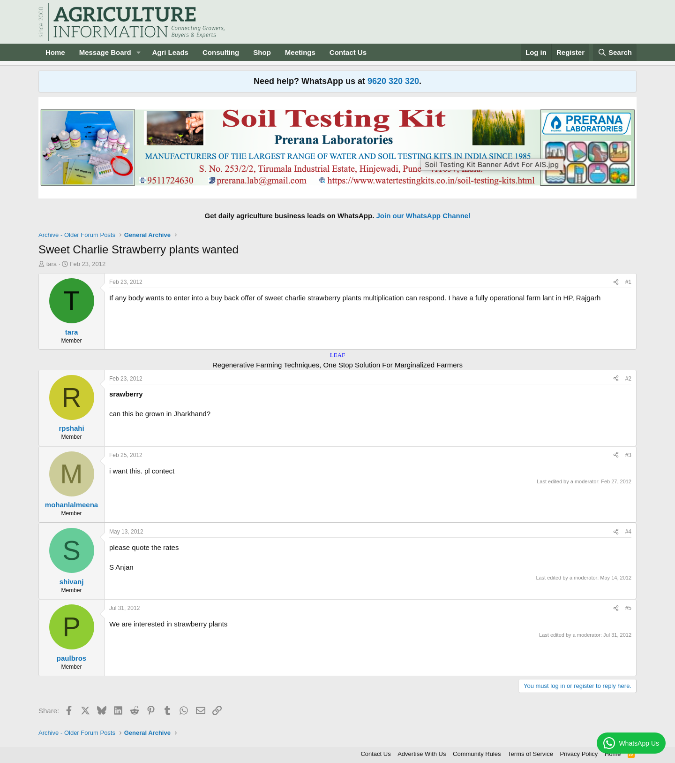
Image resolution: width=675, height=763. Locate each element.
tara (51, 263)
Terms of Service (530, 753)
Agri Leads (170, 52)
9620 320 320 (393, 81)
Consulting (220, 52)
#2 (628, 378)
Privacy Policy (579, 753)
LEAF (337, 355)
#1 (628, 282)
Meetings (300, 52)
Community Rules (477, 753)
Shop (262, 52)
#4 (628, 531)
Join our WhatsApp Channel (423, 216)
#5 (628, 608)
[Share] (616, 282)
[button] (138, 52)
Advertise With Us (422, 753)
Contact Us (348, 52)
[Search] (615, 52)
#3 (628, 455)
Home (55, 52)
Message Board (105, 52)
